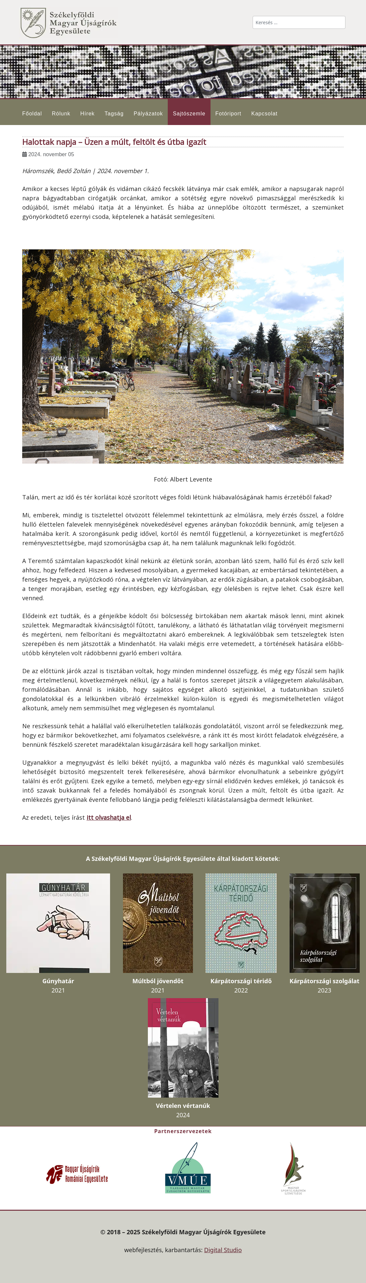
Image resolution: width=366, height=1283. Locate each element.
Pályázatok (148, 113)
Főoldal (32, 113)
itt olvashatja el (109, 817)
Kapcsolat (264, 113)
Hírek (87, 113)
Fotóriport (228, 113)
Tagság (114, 113)
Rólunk (61, 113)
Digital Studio (223, 1250)
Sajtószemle (189, 113)
